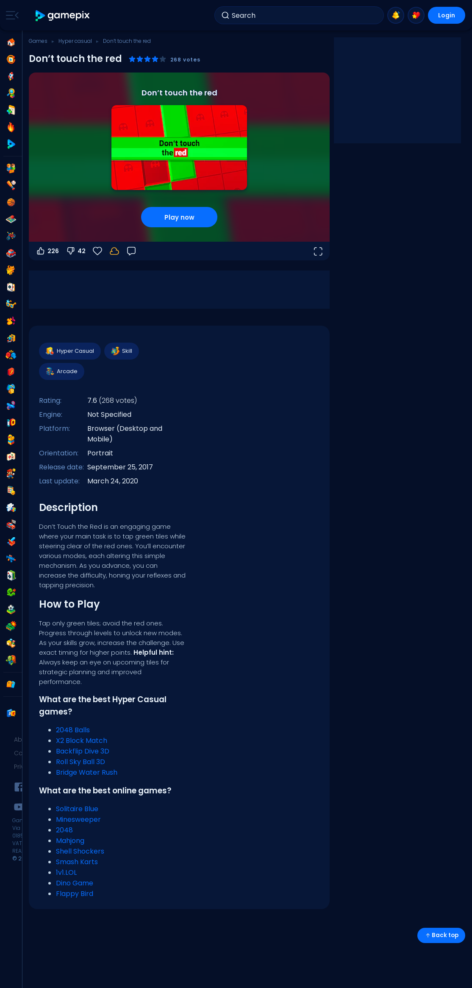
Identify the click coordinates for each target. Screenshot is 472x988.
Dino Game (74, 883)
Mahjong (70, 841)
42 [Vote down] (76, 251)
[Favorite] (97, 251)
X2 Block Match (81, 740)
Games (38, 41)
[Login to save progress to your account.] (114, 251)
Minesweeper (78, 819)
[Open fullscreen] (318, 251)
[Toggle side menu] (10, 15)
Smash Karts (77, 862)
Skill (121, 351)
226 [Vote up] (47, 251)
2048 (64, 830)
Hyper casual (75, 41)
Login (446, 15)
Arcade (61, 371)
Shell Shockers (80, 851)
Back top (441, 935)
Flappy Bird (74, 894)
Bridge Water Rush (86, 772)
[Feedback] (131, 251)
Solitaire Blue (77, 809)
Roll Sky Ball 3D (80, 762)
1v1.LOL (66, 872)
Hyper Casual (69, 351)
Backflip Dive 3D (82, 751)
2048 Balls (73, 730)
